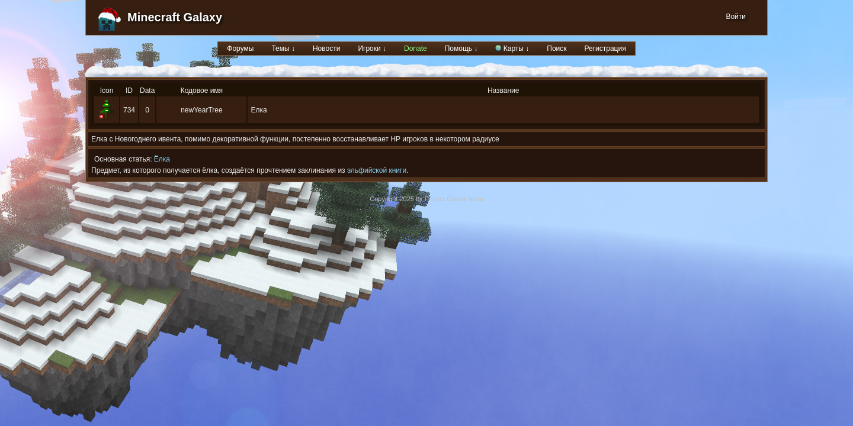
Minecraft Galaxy (174, 17)
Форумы (240, 48)
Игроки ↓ (372, 48)
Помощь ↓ (461, 48)
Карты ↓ (512, 48)
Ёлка (162, 159)
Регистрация (605, 48)
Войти (736, 16)
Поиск (556, 48)
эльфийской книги (376, 170)
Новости (326, 48)
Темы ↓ (283, 48)
